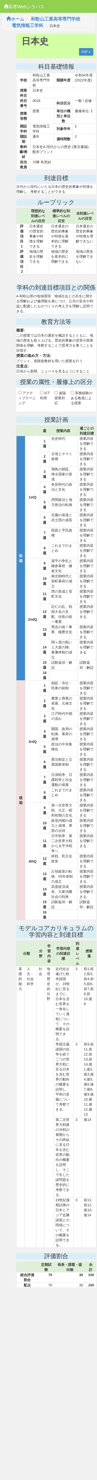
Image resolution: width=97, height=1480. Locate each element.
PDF (86, 52)
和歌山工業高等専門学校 (55, 19)
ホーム (15, 19)
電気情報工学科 (27, 25)
